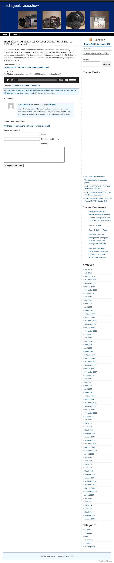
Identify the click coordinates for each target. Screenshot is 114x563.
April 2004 (88, 509)
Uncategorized (89, 547)
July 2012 (88, 273)
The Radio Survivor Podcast (94, 177)
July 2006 (88, 420)
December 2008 (90, 321)
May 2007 (88, 386)
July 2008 (88, 338)
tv (76, 90)
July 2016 (88, 269)
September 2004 (90, 491)
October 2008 (89, 327)
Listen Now (19, 93)
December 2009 (90, 280)
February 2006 (89, 433)
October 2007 (89, 368)
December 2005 (90, 440)
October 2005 (89, 447)
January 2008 (89, 358)
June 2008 (88, 341)
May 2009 (88, 304)
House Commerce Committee (43, 90)
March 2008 (88, 351)
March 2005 (88, 471)
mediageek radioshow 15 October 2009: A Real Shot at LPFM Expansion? (38, 43)
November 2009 (90, 283)
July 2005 (88, 457)
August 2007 (89, 375)
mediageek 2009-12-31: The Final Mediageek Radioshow (98, 241)
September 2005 (90, 450)
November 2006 (90, 406)
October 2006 (89, 409)
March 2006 (88, 430)
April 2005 (88, 468)
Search (86, 59)
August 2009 (89, 293)
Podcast (26, 93)
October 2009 (89, 286)
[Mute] (66, 79)
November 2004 (90, 485)
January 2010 (89, 276)
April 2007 (88, 389)
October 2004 (89, 488)
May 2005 (88, 464)
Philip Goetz (25, 105)
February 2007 (89, 396)
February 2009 (89, 314)
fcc (31, 90)
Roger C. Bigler (94, 230)
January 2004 (89, 519)
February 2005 (89, 474)
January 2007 (89, 399)
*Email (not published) (49, 139)
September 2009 (90, 290)
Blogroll (87, 529)
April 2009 (88, 307)
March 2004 (88, 512)
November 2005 (90, 444)
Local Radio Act (60, 90)
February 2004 (89, 515)
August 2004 (89, 495)
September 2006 (90, 413)
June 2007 (88, 382)
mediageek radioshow (21, 5)
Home (5, 34)
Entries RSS (89, 44)
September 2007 (90, 372)
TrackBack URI (43, 126)
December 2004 (90, 481)
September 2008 (90, 331)
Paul (32, 93)
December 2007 (90, 362)
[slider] (37, 80)
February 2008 (89, 355)
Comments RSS (103, 44)
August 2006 (89, 416)
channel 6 (11, 90)
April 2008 (88, 348)
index (86, 536)
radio (72, 90)
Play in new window (20, 86)
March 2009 (88, 310)
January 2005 (89, 478)
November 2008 (90, 324)
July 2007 (88, 379)
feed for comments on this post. (20, 126)
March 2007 (88, 392)
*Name (43, 135)
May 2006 (88, 423)
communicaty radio (22, 90)
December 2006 (90, 403)
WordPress (70, 556)
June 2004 (88, 502)
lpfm (68, 90)
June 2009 (88, 300)
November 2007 (90, 365)
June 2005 (88, 461)
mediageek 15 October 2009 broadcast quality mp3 (26, 67)
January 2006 (89, 437)
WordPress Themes (105, 561)
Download (35, 86)
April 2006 (88, 427)
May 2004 (88, 505)
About (15, 34)
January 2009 (89, 317)
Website (43, 144)
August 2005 (89, 454)
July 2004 (88, 498)
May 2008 (88, 345)
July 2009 (88, 297)
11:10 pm (52, 105)
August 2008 (89, 334)
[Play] (7, 79)
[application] (41, 80)
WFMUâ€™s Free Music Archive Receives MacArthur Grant (99, 215)
